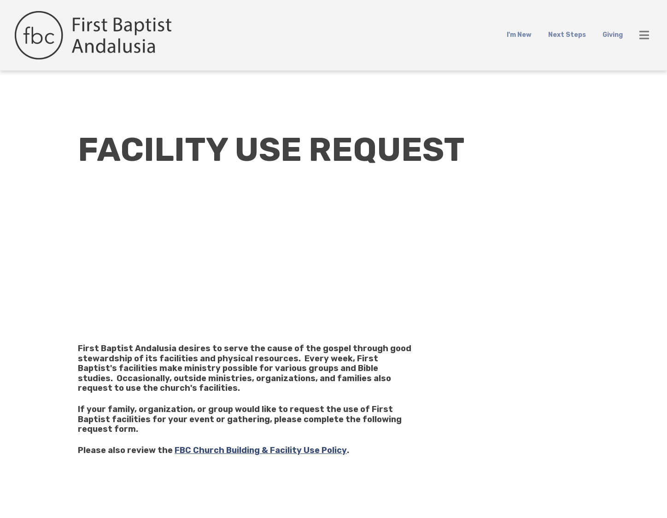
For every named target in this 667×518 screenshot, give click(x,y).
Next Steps (567, 35)
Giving (613, 35)
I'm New (519, 35)
